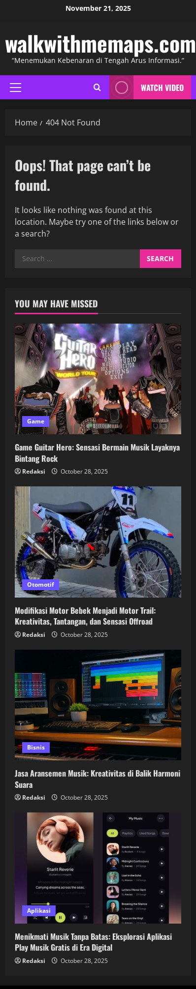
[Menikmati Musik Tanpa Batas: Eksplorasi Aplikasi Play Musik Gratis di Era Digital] (98, 867)
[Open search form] (97, 87)
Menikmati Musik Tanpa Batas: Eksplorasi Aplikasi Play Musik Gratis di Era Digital (93, 941)
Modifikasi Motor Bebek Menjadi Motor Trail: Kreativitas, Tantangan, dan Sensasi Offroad (85, 615)
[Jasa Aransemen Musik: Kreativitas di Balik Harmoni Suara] (98, 705)
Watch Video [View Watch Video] (146, 87)
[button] (15, 87)
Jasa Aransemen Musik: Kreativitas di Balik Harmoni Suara (97, 778)
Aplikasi (39, 910)
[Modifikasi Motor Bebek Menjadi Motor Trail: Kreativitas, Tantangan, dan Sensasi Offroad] (98, 541)
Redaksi (33, 471)
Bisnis (36, 747)
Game (35, 421)
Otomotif (40, 584)
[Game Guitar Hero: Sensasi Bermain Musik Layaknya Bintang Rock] (98, 379)
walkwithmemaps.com (100, 43)
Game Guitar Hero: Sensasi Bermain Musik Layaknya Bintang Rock (97, 452)
